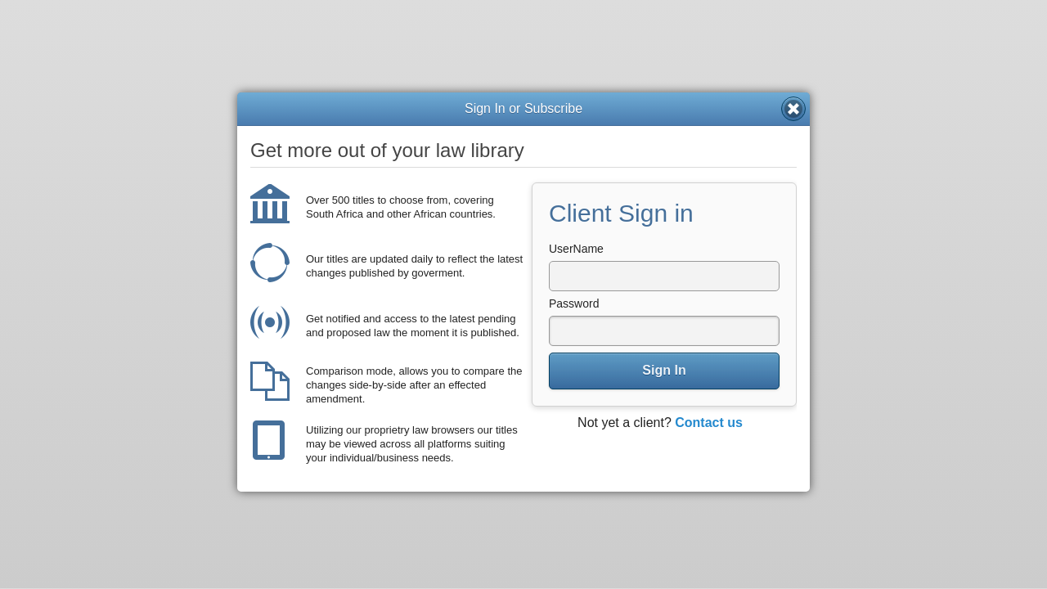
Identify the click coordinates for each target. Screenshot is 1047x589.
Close (793, 109)
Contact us (709, 422)
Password (574, 303)
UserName (576, 248)
